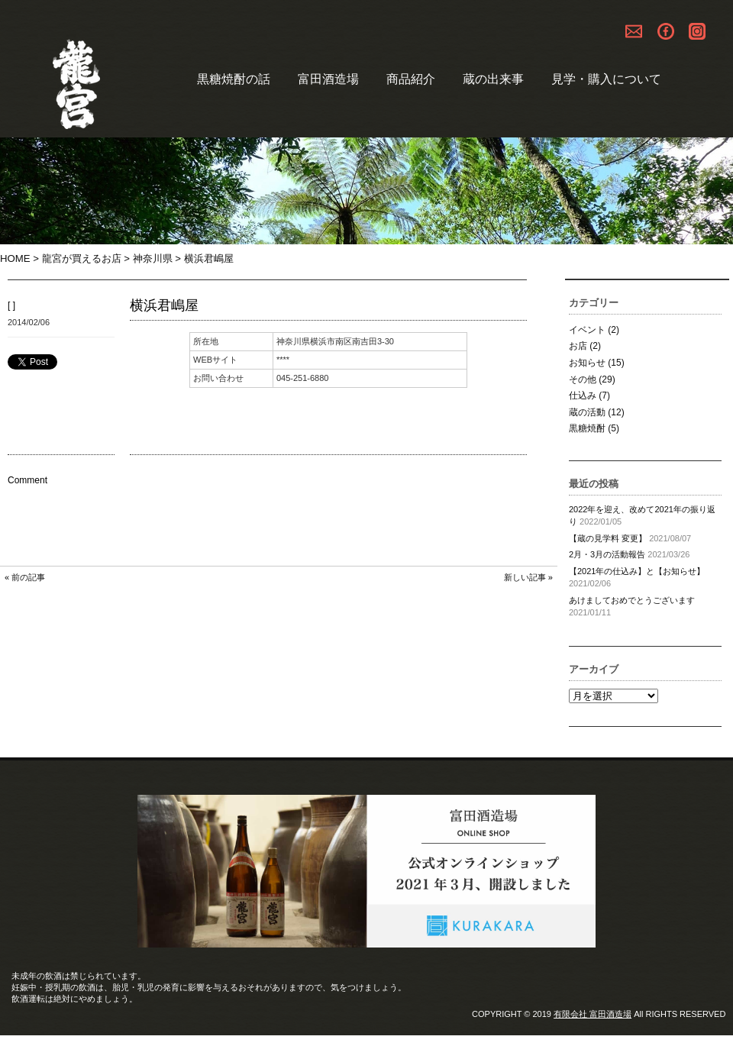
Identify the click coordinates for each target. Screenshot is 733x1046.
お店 (578, 346)
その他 (582, 379)
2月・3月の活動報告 (607, 554)
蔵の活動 (587, 412)
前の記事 (28, 577)
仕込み (582, 395)
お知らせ (587, 362)
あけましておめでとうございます (632, 600)
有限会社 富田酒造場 (592, 1014)
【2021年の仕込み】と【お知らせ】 (637, 571)
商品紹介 (410, 79)
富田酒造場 (328, 79)
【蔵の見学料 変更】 (608, 538)
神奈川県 (153, 258)
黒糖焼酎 (587, 428)
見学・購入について (606, 79)
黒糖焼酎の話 (233, 79)
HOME (15, 258)
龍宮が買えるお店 (81, 258)
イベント (587, 329)
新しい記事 (525, 577)
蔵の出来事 (493, 79)
